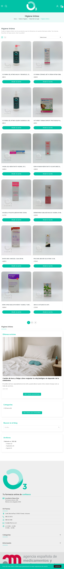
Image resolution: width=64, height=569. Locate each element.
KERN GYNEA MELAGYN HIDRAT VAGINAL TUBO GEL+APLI (16, 305)
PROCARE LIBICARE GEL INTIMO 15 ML (44, 258)
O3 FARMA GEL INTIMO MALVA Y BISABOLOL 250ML (16, 74)
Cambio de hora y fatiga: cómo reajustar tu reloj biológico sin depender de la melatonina (31, 379)
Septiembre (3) (10, 446)
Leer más (5, 388)
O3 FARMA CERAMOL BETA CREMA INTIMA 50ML (47, 74)
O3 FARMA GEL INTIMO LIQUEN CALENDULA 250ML (16, 120)
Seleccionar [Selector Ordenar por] (50, 37)
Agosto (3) (9, 448)
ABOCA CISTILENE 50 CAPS (41, 305)
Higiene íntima (7, 327)
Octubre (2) (9, 443)
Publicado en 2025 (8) (10, 441)
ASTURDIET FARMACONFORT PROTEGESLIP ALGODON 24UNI (48, 120)
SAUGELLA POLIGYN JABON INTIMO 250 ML (14, 212)
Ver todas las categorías (32, 412)
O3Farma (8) (8, 408)
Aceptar (57, 566)
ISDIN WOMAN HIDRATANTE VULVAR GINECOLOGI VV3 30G (48, 166)
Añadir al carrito (16, 81)
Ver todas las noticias (32, 394)
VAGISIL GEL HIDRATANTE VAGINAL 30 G (13, 166)
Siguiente (35, 322)
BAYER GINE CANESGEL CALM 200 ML (12, 258)
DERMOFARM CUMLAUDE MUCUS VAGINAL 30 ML (47, 212)
